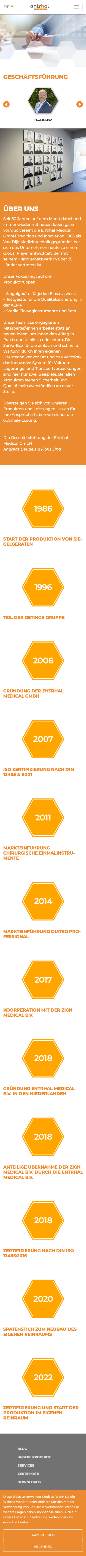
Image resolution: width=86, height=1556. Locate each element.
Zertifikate (28, 1474)
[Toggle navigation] (77, 7)
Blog (22, 1449)
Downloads (29, 1482)
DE (6, 7)
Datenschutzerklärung (31, 1517)
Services (25, 1465)
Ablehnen (43, 1547)
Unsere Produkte (34, 1457)
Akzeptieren (43, 1535)
